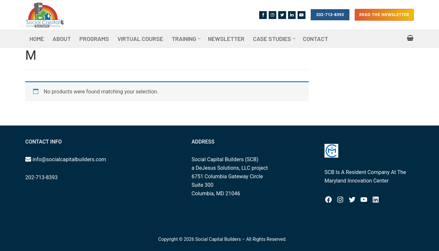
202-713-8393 (330, 14)
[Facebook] (263, 15)
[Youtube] (301, 15)
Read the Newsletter (384, 14)
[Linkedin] (292, 15)
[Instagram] (272, 15)
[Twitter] (282, 15)
